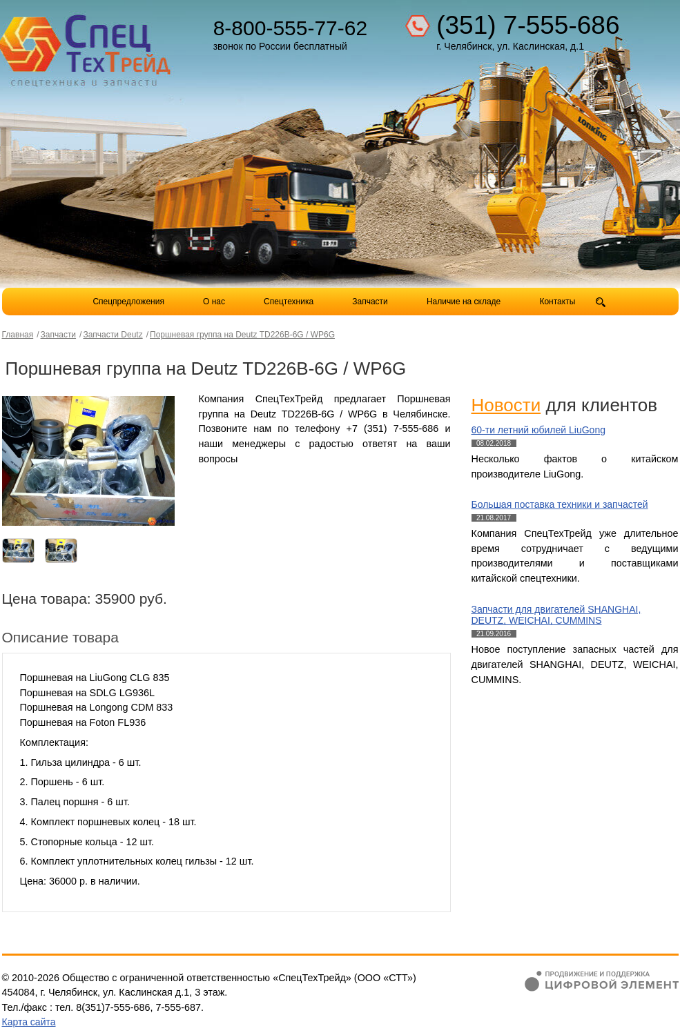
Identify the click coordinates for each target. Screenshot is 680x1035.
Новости (506, 405)
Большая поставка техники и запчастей (560, 504)
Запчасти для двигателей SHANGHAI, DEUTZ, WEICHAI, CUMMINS (556, 615)
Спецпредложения (128, 301)
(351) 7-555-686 (527, 25)
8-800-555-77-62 (290, 28)
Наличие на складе (464, 301)
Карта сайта (29, 1021)
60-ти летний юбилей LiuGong (538, 429)
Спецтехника (288, 301)
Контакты (557, 301)
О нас (214, 301)
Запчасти (371, 301)
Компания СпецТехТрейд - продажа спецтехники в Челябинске (86, 45)
